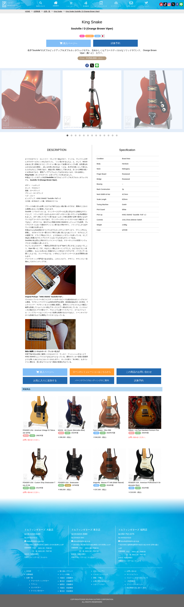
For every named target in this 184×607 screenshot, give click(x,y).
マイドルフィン (132, 574)
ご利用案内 (131, 581)
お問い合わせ (131, 571)
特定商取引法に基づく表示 (136, 588)
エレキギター (36, 587)
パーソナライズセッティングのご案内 (92, 380)
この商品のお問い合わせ (139, 372)
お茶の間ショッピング (101, 581)
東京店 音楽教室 (66, 591)
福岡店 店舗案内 (66, 584)
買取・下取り (98, 578)
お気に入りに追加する (45, 380)
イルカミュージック (100, 574)
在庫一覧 (29, 578)
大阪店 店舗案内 (66, 578)
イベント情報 (65, 574)
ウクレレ (34, 584)
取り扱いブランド (66, 571)
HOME (28, 571)
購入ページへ (68, 43)
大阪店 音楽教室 (66, 588)
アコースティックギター (40, 581)
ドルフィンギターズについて (137, 578)
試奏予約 (115, 43)
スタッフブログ (99, 584)
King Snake (58, 11)
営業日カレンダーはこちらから (35, 557)
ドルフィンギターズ (38, 529)
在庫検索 (29, 574)
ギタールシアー (99, 571)
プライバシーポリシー (135, 584)
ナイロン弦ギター (37, 591)
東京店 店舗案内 (66, 581)
